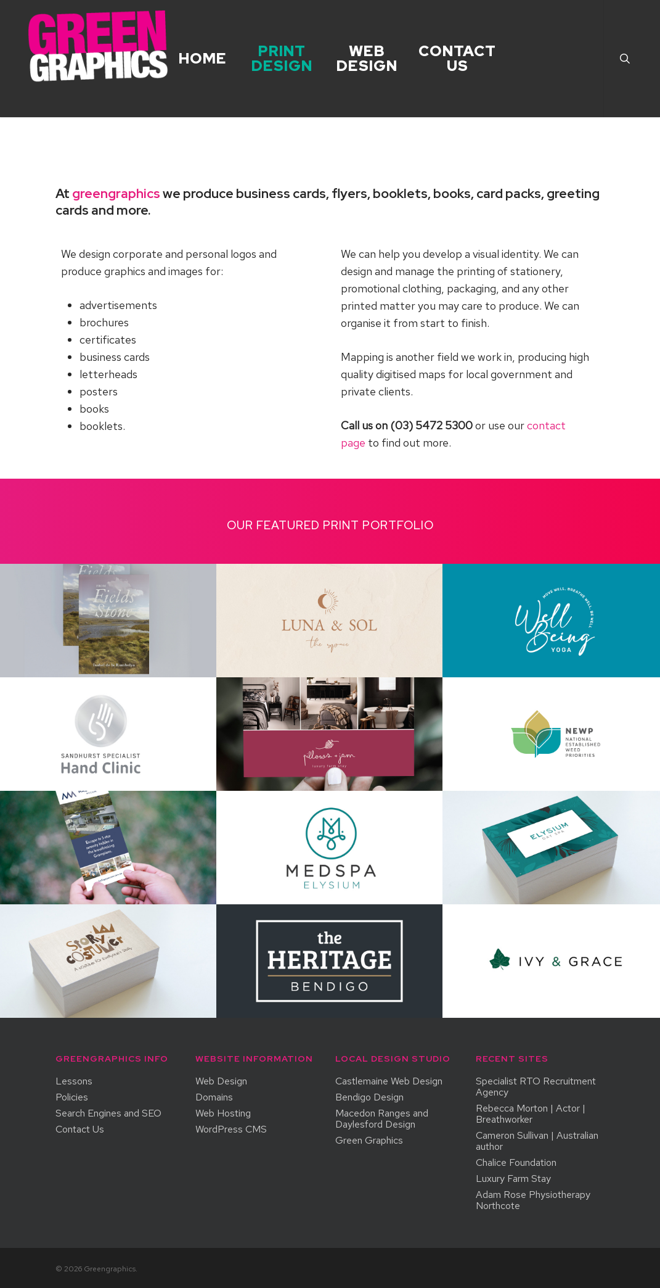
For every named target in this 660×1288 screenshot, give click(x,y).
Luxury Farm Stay (513, 1178)
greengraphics (116, 193)
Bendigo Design (369, 1097)
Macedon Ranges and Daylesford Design (381, 1119)
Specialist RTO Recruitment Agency (536, 1087)
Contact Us (79, 1129)
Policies (71, 1097)
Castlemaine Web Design (388, 1081)
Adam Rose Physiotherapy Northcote (533, 1200)
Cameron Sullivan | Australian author (537, 1141)
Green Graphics (369, 1140)
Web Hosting (223, 1113)
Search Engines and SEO (108, 1113)
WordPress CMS (231, 1129)
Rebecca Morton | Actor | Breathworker (530, 1114)
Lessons (73, 1081)
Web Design (221, 1081)
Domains (214, 1097)
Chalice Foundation (516, 1162)
